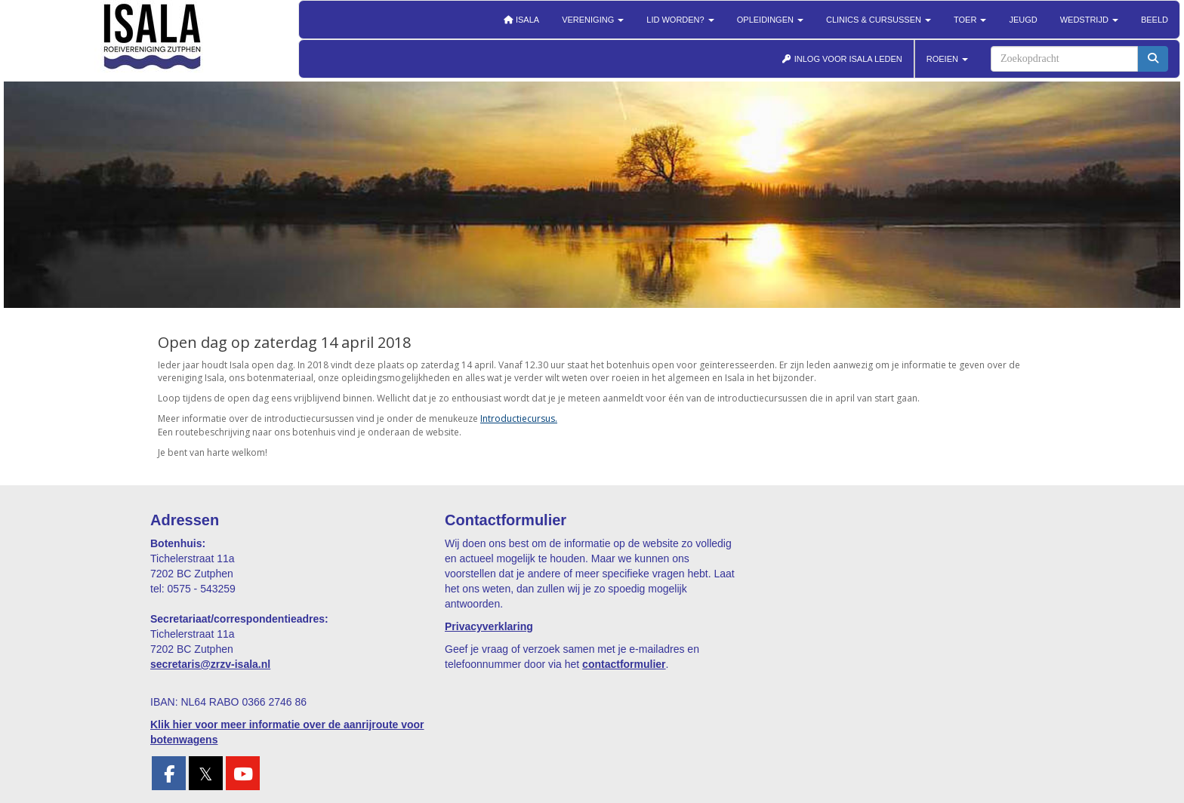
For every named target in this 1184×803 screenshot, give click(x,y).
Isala (521, 19)
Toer (970, 19)
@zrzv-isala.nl (210, 664)
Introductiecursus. (518, 418)
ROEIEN (947, 58)
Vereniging (593, 19)
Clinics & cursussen (878, 19)
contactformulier (623, 664)
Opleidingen (770, 19)
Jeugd (1023, 19)
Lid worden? (680, 19)
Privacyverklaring (489, 626)
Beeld (1154, 19)
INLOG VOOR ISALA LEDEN (842, 58)
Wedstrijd (1089, 19)
